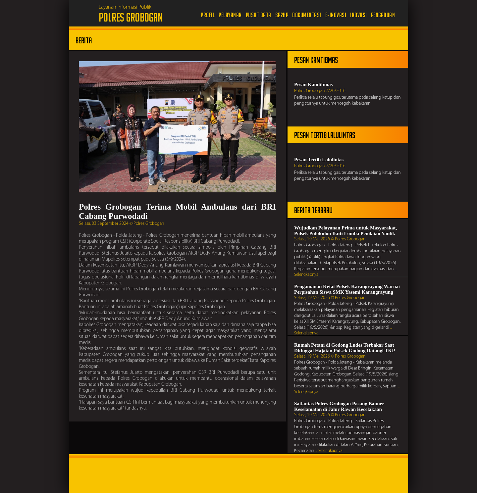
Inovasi (358, 15)
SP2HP (282, 15)
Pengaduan (383, 15)
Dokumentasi (306, 15)
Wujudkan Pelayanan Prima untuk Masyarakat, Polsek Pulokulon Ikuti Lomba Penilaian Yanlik (345, 230)
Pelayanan (230, 15)
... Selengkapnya (329, 451)
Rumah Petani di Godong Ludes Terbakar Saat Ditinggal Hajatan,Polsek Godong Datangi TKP (344, 347)
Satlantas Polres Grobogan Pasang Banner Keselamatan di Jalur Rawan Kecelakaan (339, 406)
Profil (208, 15)
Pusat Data (258, 15)
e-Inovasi (335, 15)
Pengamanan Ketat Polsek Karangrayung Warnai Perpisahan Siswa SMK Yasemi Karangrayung (347, 289)
